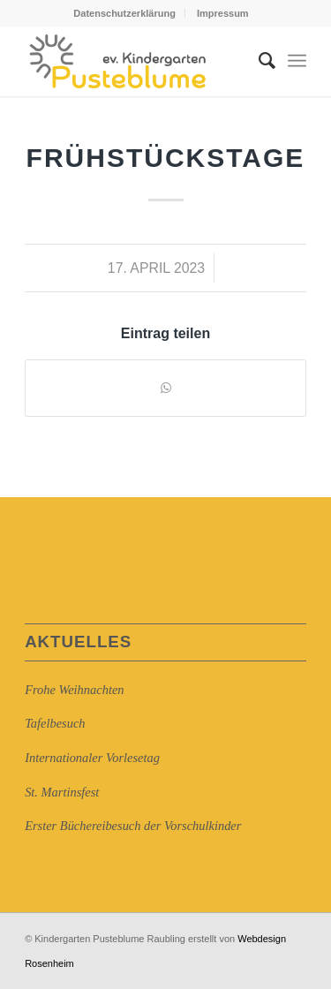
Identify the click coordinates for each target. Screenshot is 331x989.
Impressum (223, 13)
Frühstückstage (165, 157)
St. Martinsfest (62, 792)
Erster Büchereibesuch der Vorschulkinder (133, 826)
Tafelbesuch (55, 723)
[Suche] (258, 61)
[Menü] (297, 61)
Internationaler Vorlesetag (92, 758)
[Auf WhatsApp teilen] (165, 388)
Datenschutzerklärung (124, 13)
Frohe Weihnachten (74, 690)
